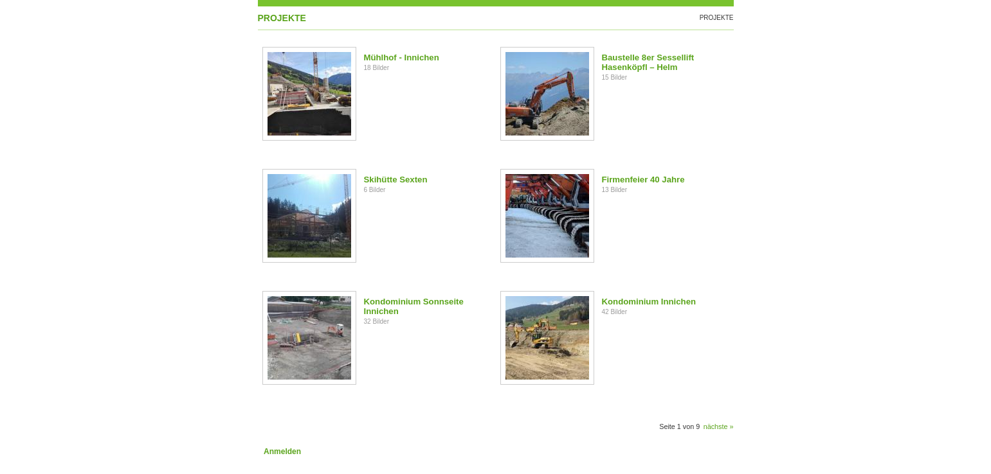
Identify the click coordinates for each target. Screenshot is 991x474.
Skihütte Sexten (396, 179)
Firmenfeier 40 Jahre (643, 179)
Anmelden (282, 451)
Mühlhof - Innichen (401, 57)
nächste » (719, 426)
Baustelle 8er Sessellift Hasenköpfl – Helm (648, 62)
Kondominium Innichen (649, 301)
